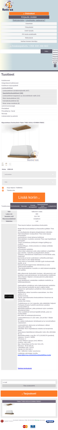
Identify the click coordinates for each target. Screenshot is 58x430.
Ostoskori (29, 13)
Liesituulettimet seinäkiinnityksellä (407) (16, 90)
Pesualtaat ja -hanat (8, 111)
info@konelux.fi (22, 420)
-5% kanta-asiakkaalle (29, 34)
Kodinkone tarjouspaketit (10, 85)
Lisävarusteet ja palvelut (10, 116)
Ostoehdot (29, 23)
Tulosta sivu (8, 190)
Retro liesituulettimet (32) (11, 98)
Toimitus (55, 54)
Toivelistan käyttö (55, 61)
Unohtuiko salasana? (35, 20)
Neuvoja (4, 113)
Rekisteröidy (18, 20)
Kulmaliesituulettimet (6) (11, 101)
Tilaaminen (55, 56)
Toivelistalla (55, 65)
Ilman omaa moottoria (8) (11, 103)
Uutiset (55, 52)
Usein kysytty (29, 31)
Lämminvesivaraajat (8, 106)
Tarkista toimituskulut (25, 368)
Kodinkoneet (6, 80)
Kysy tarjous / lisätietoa (12, 187)
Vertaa (6, 182)
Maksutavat (29, 38)
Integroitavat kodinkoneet (10, 83)
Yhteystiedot (29, 27)
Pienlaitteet (5, 108)
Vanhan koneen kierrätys (29, 41)
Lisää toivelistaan (8, 174)
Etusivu (55, 50)
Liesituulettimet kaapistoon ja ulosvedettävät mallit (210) (21, 96)
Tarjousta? (55, 59)
